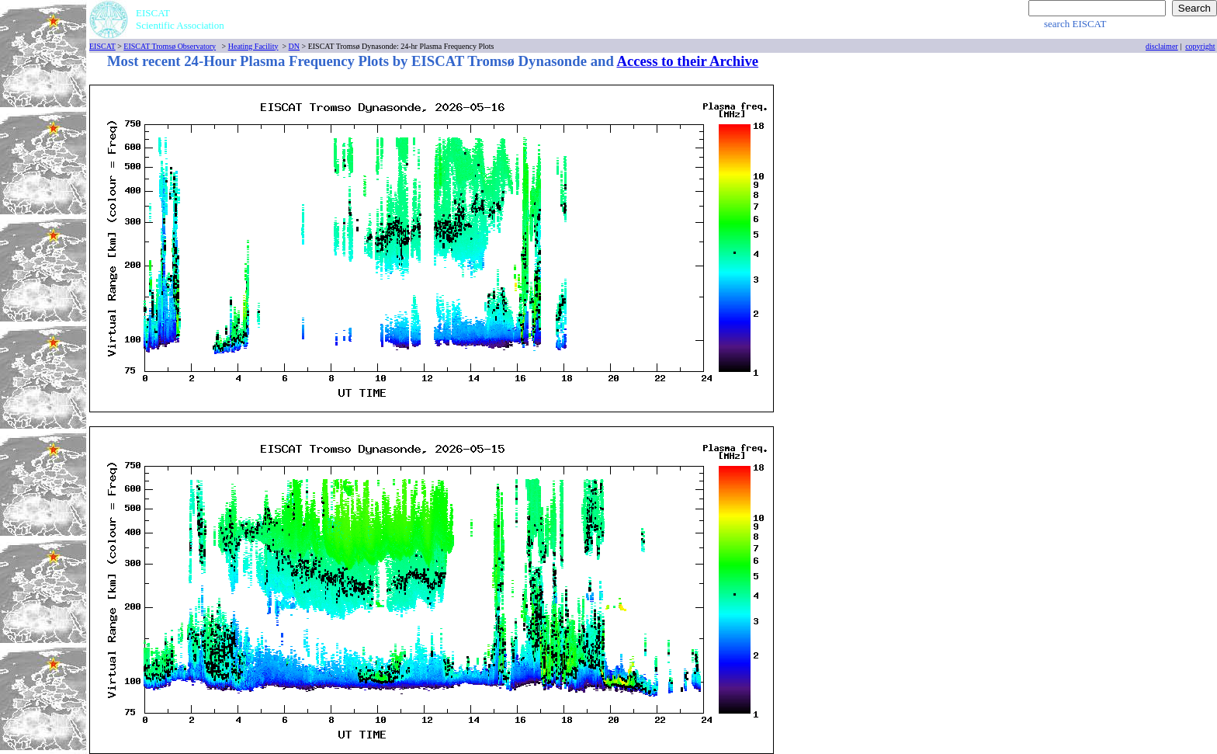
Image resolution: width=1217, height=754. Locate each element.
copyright (1200, 46)
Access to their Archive (687, 61)
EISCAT (102, 46)
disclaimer (1162, 46)
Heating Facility (253, 46)
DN (294, 46)
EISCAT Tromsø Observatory (169, 46)
